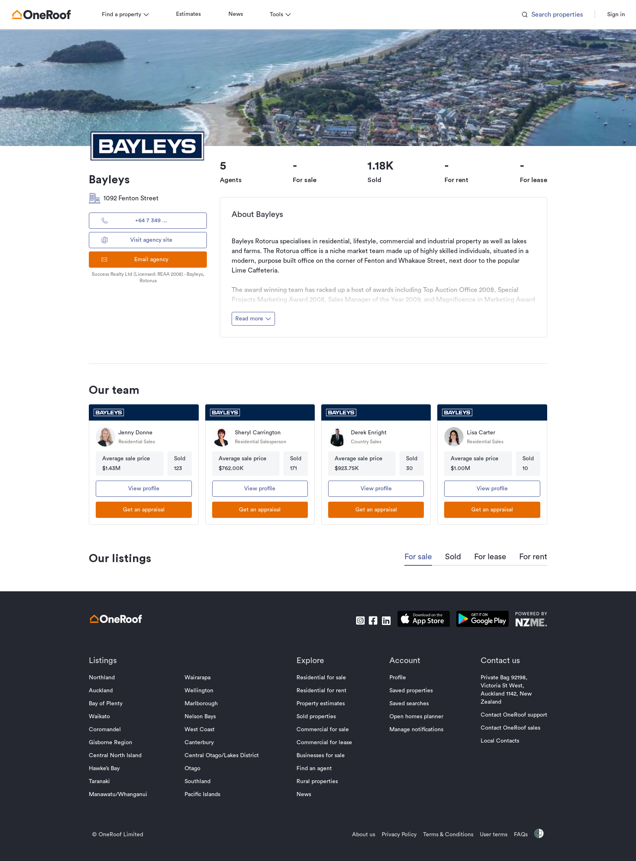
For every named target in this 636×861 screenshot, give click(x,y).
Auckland (103, 691)
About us (361, 834)
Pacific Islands (203, 794)
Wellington (200, 691)
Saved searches (408, 703)
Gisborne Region (112, 742)
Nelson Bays (201, 716)
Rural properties (317, 781)
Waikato (101, 716)
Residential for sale (321, 678)
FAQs (519, 834)
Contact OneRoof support (512, 715)
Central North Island (117, 755)
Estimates (190, 14)
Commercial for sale (323, 729)
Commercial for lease (324, 742)
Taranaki (101, 781)
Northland (104, 678)
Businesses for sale (321, 755)
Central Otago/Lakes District (223, 755)
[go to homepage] (43, 14)
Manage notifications (415, 729)
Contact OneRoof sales (508, 728)
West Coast (201, 729)
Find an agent (314, 768)
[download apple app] (421, 620)
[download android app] (480, 620)
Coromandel (107, 729)
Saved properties (410, 691)
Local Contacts (498, 741)
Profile (396, 678)
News (237, 14)
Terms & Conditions (446, 834)
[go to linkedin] (384, 620)
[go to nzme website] (529, 620)
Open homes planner (415, 716)
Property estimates (321, 703)
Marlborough (202, 703)
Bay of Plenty (108, 703)
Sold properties (316, 716)
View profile (145, 489)
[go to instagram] (358, 620)
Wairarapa (199, 678)
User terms (491, 834)
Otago (194, 768)
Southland (199, 781)
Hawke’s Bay (106, 768)
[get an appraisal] (145, 510)
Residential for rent (321, 691)
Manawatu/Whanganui (120, 794)
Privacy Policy (397, 834)
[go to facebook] (371, 620)
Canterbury (200, 742)
